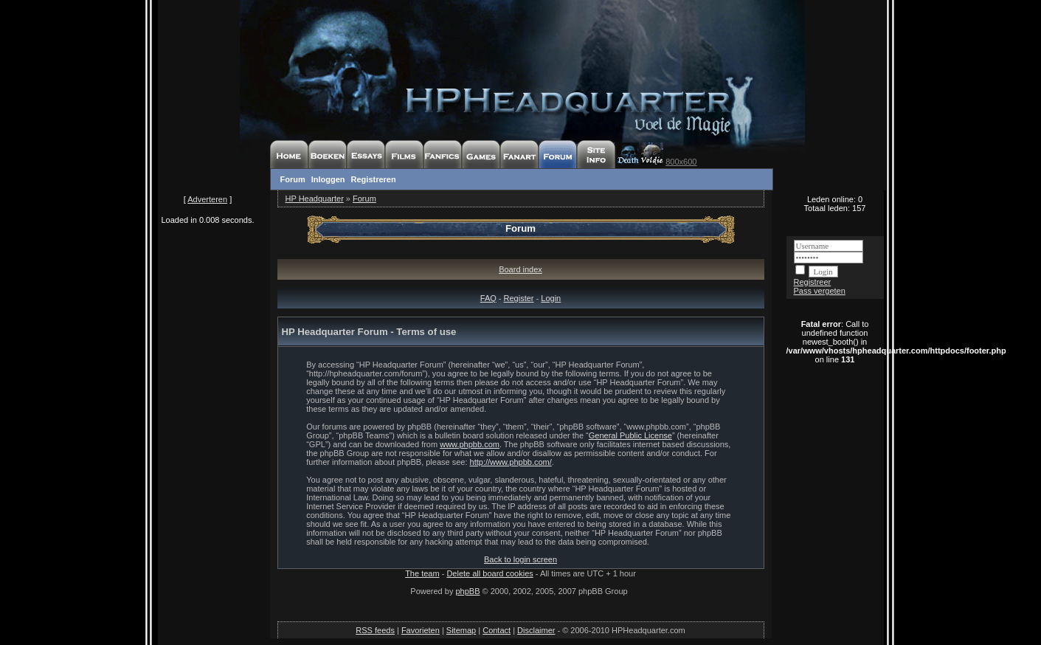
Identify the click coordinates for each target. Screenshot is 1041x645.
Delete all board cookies (489, 573)
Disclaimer (536, 630)
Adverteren (207, 199)
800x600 (680, 161)
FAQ (488, 298)
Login (551, 298)
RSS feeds (375, 630)
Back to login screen (520, 559)
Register (519, 298)
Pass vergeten (819, 290)
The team (422, 573)
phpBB (467, 591)
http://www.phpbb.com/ (511, 462)
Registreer (812, 281)
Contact (497, 630)
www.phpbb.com (469, 444)
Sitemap (461, 630)
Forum (292, 179)
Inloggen (328, 179)
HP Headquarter (315, 198)
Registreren (373, 179)
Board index (520, 269)
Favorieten (420, 630)
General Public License (630, 435)
